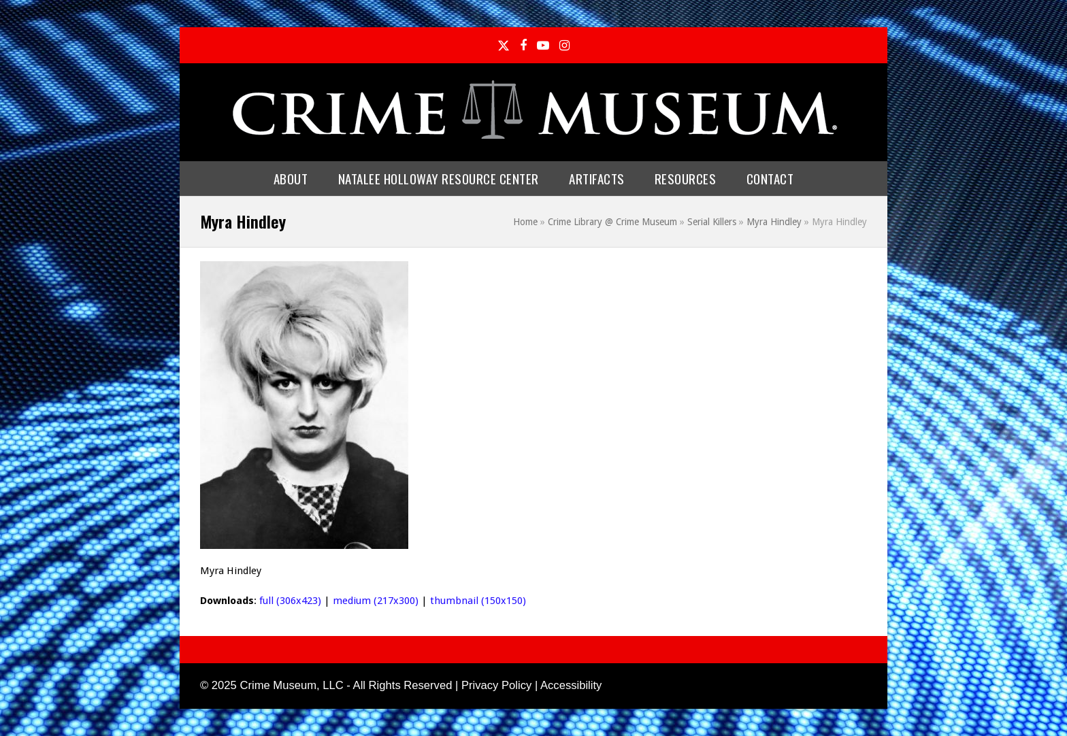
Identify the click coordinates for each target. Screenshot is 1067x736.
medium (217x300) (375, 601)
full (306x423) (290, 601)
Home (525, 221)
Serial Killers (711, 221)
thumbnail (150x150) (478, 601)
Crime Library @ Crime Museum (612, 221)
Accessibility (571, 685)
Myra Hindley (774, 221)
